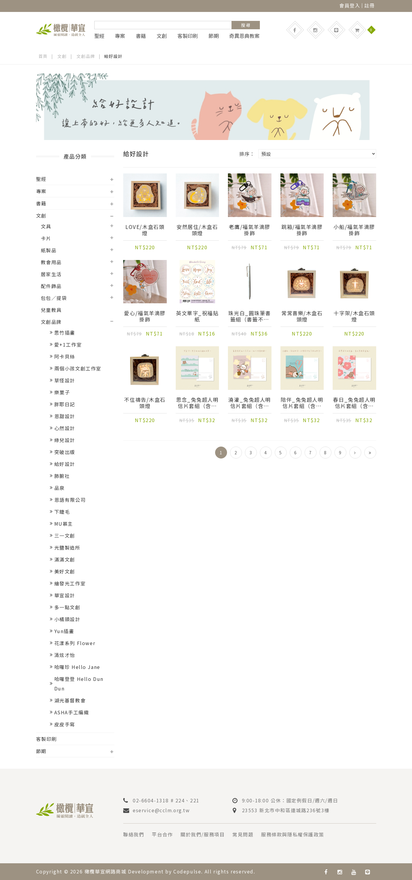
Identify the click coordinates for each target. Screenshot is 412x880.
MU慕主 (63, 523)
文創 (162, 35)
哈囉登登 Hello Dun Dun (79, 683)
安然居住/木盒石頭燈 (197, 230)
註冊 (369, 5)
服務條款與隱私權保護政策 (292, 834)
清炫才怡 (64, 655)
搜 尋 (245, 25)
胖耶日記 (64, 404)
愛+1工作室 (68, 344)
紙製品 (49, 250)
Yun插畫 (64, 631)
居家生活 (51, 274)
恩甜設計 (64, 416)
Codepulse (187, 871)
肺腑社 (62, 475)
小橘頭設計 (67, 619)
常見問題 (242, 834)
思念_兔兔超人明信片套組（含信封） (197, 403)
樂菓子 (62, 392)
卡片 (46, 238)
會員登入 (349, 5)
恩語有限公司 (70, 499)
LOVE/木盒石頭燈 (145, 230)
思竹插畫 (64, 332)
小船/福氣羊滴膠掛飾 (354, 230)
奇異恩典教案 (244, 35)
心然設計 (64, 428)
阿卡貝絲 (64, 356)
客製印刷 (188, 35)
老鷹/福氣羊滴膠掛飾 (250, 230)
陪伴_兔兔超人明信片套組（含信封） (302, 403)
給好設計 (64, 463)
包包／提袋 (54, 297)
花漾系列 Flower (74, 643)
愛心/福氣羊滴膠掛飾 (145, 316)
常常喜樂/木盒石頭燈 (302, 316)
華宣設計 (64, 595)
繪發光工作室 (70, 583)
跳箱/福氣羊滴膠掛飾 (302, 230)
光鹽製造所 (67, 547)
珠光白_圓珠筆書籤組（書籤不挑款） (249, 316)
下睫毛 (62, 511)
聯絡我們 (133, 834)
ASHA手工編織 (71, 712)
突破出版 (64, 452)
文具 (46, 226)
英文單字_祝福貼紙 (197, 316)
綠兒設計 (64, 440)
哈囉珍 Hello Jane (77, 666)
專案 (120, 35)
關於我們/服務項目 (202, 834)
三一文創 (64, 535)
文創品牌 (86, 56)
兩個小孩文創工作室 (77, 368)
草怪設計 (64, 380)
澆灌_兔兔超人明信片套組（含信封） (249, 403)
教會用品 (51, 262)
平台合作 (162, 834)
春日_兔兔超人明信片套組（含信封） (354, 403)
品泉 (59, 487)
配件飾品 (51, 286)
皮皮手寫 (64, 724)
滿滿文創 (64, 559)
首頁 (43, 56)
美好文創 (64, 571)
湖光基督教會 (70, 700)
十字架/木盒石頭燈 (354, 316)
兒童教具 (51, 309)
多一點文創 (67, 607)
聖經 (99, 35)
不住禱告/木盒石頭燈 (145, 403)
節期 (214, 35)
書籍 (141, 35)
